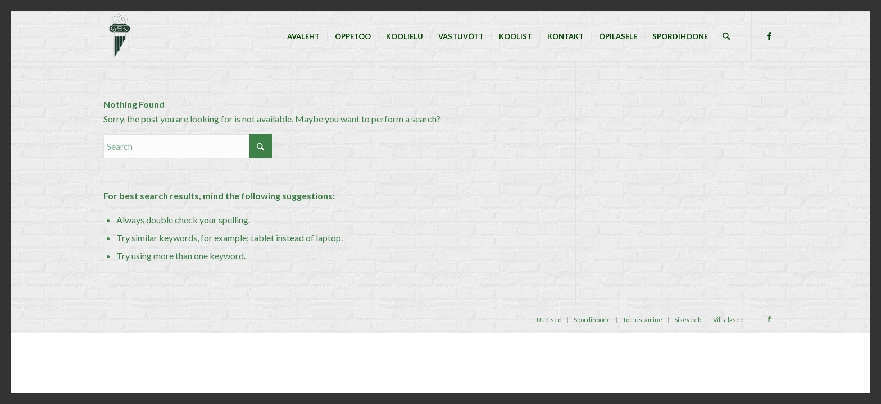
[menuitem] (303, 36)
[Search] (726, 36)
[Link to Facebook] (769, 35)
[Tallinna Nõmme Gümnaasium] (119, 36)
